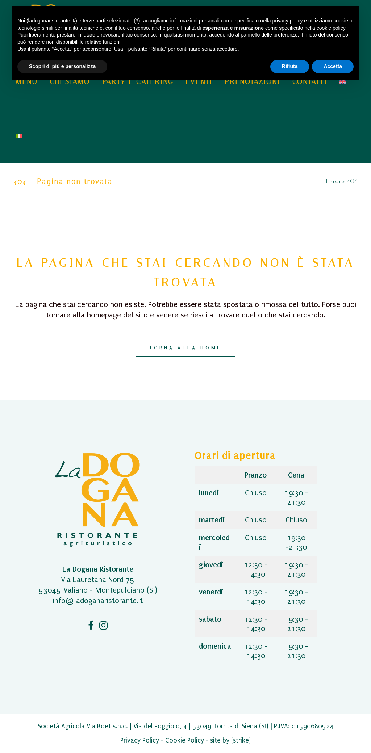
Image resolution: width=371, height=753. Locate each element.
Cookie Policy (184, 740)
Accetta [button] (333, 66)
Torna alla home (185, 347)
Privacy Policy (139, 740)
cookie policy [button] (331, 28)
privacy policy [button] (287, 21)
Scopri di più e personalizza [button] (62, 66)
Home (308, 181)
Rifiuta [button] (290, 66)
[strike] (241, 740)
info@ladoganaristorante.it (98, 600)
